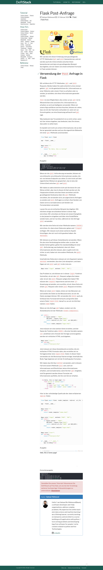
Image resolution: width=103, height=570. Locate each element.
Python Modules (25, 17)
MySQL (28, 55)
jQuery (22, 46)
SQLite (22, 58)
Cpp (31, 43)
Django (30, 38)
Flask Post (44, 20)
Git (30, 20)
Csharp (22, 53)
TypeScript (23, 48)
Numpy (31, 36)
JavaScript (23, 19)
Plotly (22, 41)
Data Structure (24, 24)
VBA (29, 58)
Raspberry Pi (24, 60)
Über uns (63, 568)
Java (22, 51)
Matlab (32, 41)
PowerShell (23, 34)
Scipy (22, 67)
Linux (22, 43)
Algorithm (32, 24)
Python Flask (24, 38)
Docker (29, 39)
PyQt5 (29, 22)
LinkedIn (56, 533)
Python (32, 31)
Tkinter (32, 15)
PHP (30, 50)
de (84, 2)
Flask (74, 17)
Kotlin (26, 51)
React (22, 50)
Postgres (29, 56)
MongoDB (23, 56)
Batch (31, 33)
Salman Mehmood (48, 17)
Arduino (23, 55)
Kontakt (84, 568)
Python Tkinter (24, 33)
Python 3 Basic (24, 15)
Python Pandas (24, 36)
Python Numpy (24, 20)
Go (33, 50)
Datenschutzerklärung (74, 568)
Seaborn (27, 41)
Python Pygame (25, 31)
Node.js (31, 51)
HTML (22, 45)
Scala (33, 58)
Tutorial (57, 2)
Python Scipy (24, 29)
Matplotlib (23, 22)
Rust (27, 53)
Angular (30, 48)
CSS (26, 50)
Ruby (31, 53)
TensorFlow (29, 46)
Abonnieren (55, 490)
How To (66, 2)
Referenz (76, 2)
